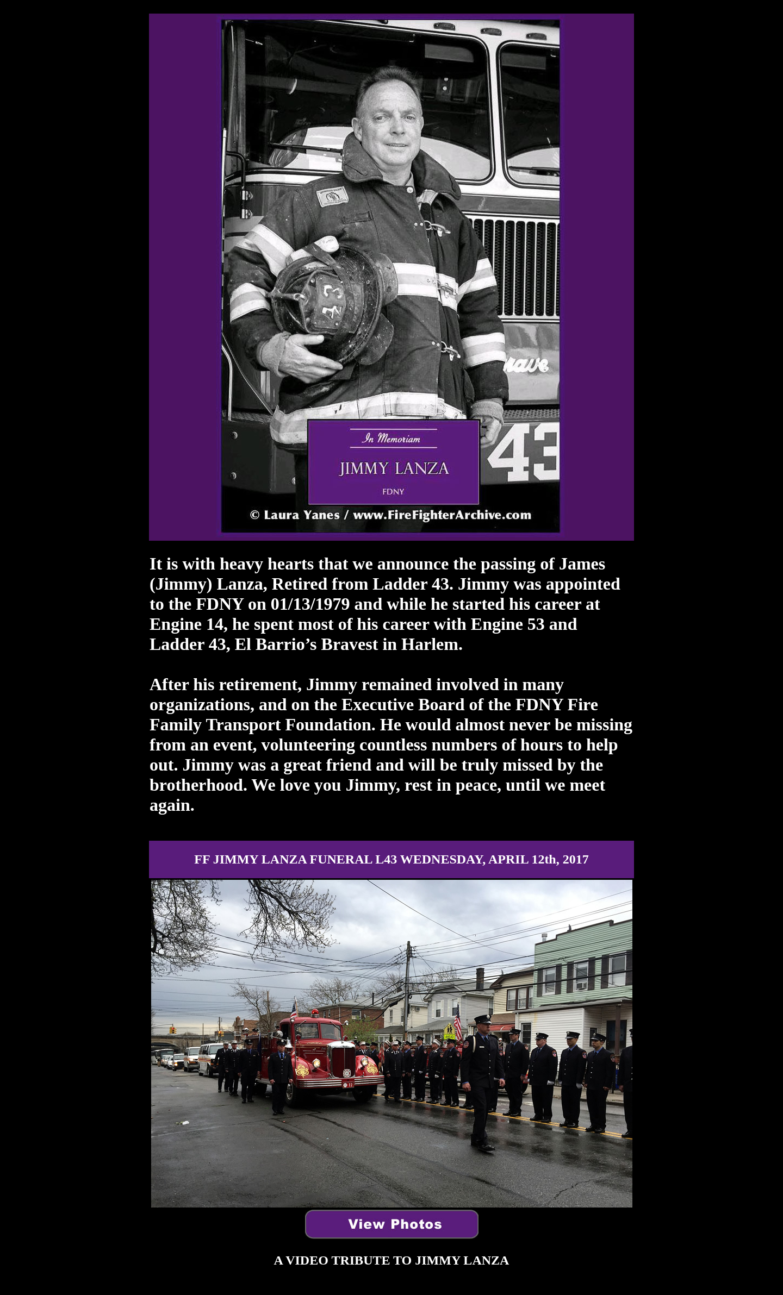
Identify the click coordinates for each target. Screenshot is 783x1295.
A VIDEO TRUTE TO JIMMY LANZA (391, 1260)
